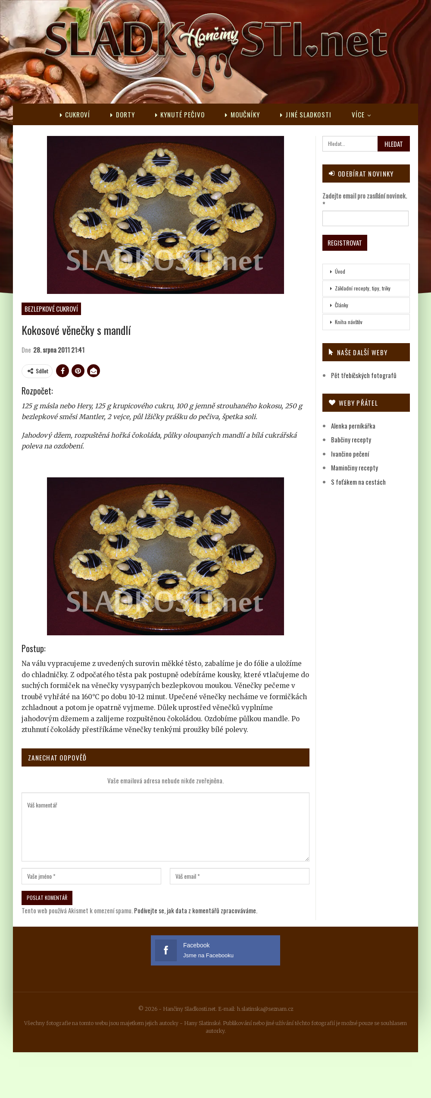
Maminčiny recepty (354, 467)
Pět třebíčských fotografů (364, 375)
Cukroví (75, 114)
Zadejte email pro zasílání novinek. (364, 199)
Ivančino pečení (350, 453)
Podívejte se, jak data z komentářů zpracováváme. (195, 910)
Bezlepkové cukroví (51, 308)
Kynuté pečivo (180, 114)
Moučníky (242, 114)
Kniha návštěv (348, 321)
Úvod (340, 271)
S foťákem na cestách (358, 481)
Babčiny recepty (351, 439)
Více (358, 114)
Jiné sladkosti (305, 114)
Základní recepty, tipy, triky (362, 288)
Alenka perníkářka (353, 425)
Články (341, 305)
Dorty (122, 114)
